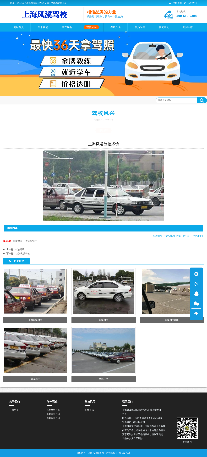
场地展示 (40, 100)
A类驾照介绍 (53, 410)
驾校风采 (27, 100)
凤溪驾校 (17, 241)
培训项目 (175, 3)
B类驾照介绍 (53, 414)
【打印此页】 (197, 236)
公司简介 (13, 410)
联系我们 (190, 3)
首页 (16, 100)
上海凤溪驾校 (30, 241)
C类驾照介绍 (53, 418)
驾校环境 (19, 249)
